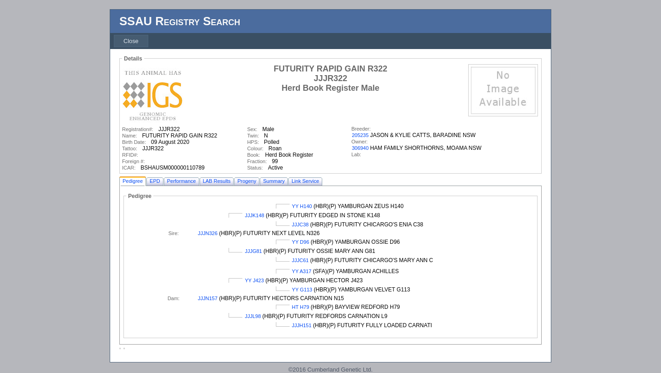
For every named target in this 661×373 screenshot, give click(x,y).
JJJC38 (300, 224)
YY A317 (302, 271)
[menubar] (131, 41)
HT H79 (300, 307)
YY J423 (254, 280)
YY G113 (302, 289)
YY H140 (302, 206)
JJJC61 (300, 260)
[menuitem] (131, 41)
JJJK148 (254, 215)
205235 (360, 135)
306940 (360, 148)
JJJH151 (302, 325)
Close (131, 41)
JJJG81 (253, 251)
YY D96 (300, 242)
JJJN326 (208, 233)
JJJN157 (208, 298)
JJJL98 (253, 316)
